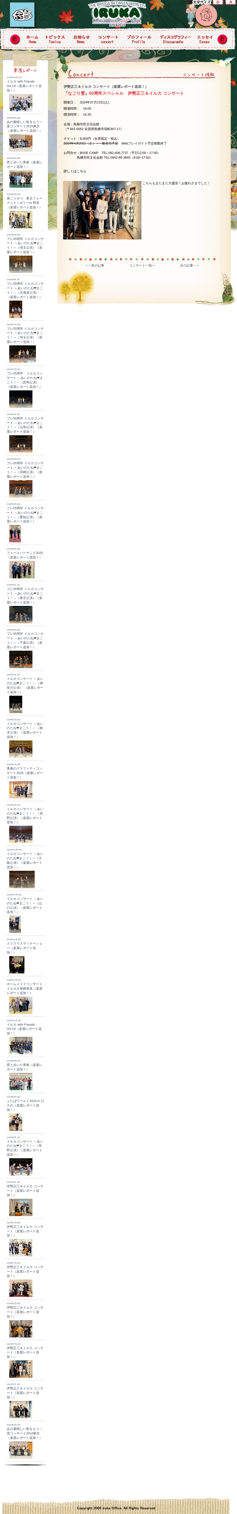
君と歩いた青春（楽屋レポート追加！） (24, 172)
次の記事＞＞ (190, 265)
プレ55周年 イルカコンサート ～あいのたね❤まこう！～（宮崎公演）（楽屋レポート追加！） (25, 478)
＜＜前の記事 (94, 265)
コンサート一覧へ (142, 265)
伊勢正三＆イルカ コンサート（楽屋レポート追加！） (106, 87)
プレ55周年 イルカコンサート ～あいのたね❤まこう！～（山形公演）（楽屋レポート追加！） (25, 433)
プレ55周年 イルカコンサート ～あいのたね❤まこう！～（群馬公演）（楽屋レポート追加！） (25, 388)
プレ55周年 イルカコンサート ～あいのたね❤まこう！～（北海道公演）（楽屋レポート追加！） (25, 298)
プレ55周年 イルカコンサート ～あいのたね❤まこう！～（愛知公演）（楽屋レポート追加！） (25, 523)
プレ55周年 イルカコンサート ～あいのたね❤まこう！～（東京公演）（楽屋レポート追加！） (25, 603)
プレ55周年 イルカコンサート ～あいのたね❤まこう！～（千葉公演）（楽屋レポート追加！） (25, 648)
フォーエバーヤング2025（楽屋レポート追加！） (25, 563)
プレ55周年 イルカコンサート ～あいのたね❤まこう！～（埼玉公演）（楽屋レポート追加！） (25, 253)
